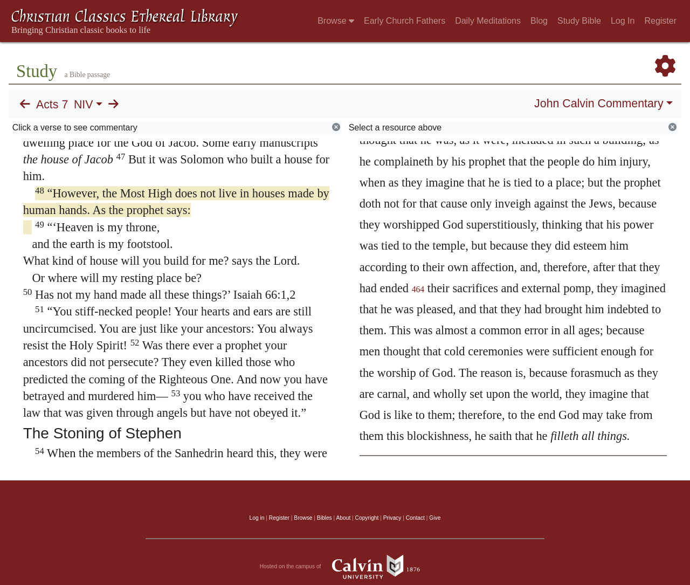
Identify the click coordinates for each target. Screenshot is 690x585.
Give (434, 518)
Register (660, 20)
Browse (336, 20)
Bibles (324, 518)
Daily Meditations (488, 20)
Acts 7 (52, 104)
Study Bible (579, 20)
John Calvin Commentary (598, 103)
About (343, 518)
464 (418, 289)
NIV (83, 104)
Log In (622, 20)
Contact (415, 518)
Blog (539, 20)
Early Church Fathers (404, 20)
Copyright (367, 518)
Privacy (392, 518)
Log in (257, 518)
